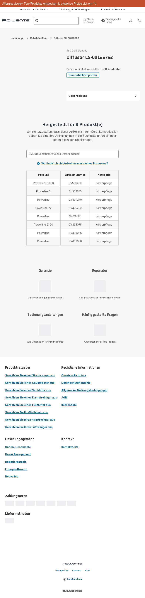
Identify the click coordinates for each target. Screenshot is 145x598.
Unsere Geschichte (18, 446)
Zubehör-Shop (38, 38)
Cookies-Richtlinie (73, 375)
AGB (64, 397)
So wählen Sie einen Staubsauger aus (30, 375)
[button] (90, 21)
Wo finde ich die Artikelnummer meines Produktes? (72, 163)
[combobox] (72, 154)
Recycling (11, 476)
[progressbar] (9, 503)
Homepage (17, 38)
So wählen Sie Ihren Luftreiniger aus (29, 427)
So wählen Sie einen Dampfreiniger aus (31, 397)
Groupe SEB (62, 570)
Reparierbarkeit (15, 461)
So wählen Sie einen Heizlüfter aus (28, 404)
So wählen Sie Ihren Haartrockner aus (30, 419)
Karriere (76, 570)
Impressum (69, 404)
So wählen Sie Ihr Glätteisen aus (26, 412)
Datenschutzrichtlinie (76, 382)
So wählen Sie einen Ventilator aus (28, 390)
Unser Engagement (18, 454)
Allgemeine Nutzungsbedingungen (84, 390)
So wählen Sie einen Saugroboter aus (29, 382)
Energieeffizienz (16, 469)
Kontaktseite (70, 446)
